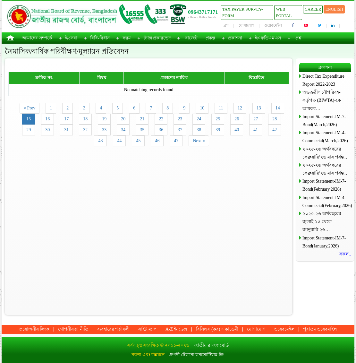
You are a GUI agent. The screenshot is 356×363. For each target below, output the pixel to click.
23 (180, 119)
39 (218, 129)
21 (142, 119)
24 (199, 119)
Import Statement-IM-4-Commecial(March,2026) (325, 136)
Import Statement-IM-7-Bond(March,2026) (324, 120)
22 (161, 119)
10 (202, 108)
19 (104, 119)
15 (28, 119)
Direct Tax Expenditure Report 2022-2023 (323, 80)
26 (236, 119)
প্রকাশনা (235, 38)
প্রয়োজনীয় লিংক (34, 329)
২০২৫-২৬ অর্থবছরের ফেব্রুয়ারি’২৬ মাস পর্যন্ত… (325, 153)
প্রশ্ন (226, 25)
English (334, 9)
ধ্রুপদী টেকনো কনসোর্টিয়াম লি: (196, 354)
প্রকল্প (210, 38)
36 (161, 129)
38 (199, 129)
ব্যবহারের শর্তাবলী (113, 329)
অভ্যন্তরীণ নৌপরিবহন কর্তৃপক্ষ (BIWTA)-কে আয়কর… (322, 100)
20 (123, 119)
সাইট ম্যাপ (147, 329)
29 (28, 129)
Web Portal (284, 12)
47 (176, 140)
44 (119, 140)
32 (85, 129)
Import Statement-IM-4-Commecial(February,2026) (326, 201)
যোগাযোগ (246, 25)
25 (218, 119)
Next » (199, 140)
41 (255, 129)
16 (47, 119)
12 (240, 108)
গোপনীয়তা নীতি (73, 329)
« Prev (29, 108)
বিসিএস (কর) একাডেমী (217, 329)
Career (313, 9)
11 (221, 108)
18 (85, 119)
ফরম (127, 38)
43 (100, 140)
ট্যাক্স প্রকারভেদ (157, 38)
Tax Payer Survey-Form (242, 12)
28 (274, 119)
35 (142, 129)
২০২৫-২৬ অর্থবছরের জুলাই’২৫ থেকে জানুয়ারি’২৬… (321, 221)
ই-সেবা (71, 38)
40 (236, 129)
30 (47, 129)
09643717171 (203, 12)
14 (277, 108)
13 (259, 108)
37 (180, 129)
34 (123, 129)
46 (157, 140)
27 (255, 119)
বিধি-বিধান (100, 38)
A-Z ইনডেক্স (176, 329)
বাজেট (191, 38)
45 (138, 140)
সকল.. (345, 254)
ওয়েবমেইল (273, 25)
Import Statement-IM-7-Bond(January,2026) (324, 242)
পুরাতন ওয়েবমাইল (320, 329)
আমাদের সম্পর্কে (37, 38)
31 (66, 129)
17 (66, 119)
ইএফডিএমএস (268, 38)
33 (104, 129)
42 (274, 129)
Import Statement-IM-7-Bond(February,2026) (324, 185)
